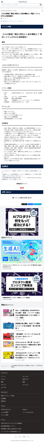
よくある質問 (4, 412)
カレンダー (25, 376)
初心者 (4, 21)
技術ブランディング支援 (7, 395)
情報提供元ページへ (22, 183)
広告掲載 (3, 398)
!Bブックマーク (37, 204)
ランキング (25, 384)
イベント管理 (4, 415)
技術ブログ (25, 379)
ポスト (24, 204)
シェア (30, 204)
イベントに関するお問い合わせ (22, 197)
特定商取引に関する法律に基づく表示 (11, 428)
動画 (2, 382)
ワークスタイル (19, 21)
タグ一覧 (3, 387)
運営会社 (3, 401)
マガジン (3, 379)
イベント (6, 366)
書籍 (24, 382)
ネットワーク (10, 21)
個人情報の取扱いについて (8, 426)
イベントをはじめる (28, 412)
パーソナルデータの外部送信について (11, 431)
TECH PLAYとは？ (6, 409)
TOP (2, 366)
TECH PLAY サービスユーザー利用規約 (11, 423)
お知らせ (25, 409)
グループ (3, 384)
